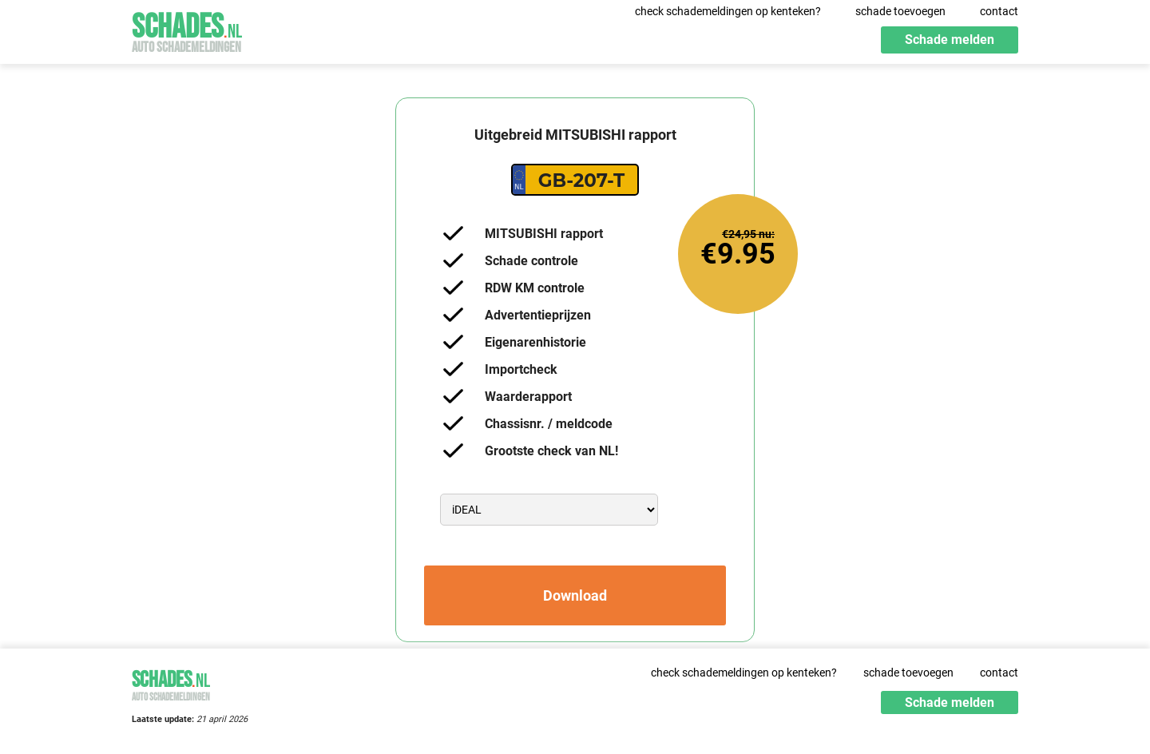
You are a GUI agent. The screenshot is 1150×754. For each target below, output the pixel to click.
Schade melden (949, 39)
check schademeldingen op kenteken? (728, 11)
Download (575, 595)
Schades (187, 30)
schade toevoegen (900, 11)
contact (999, 11)
